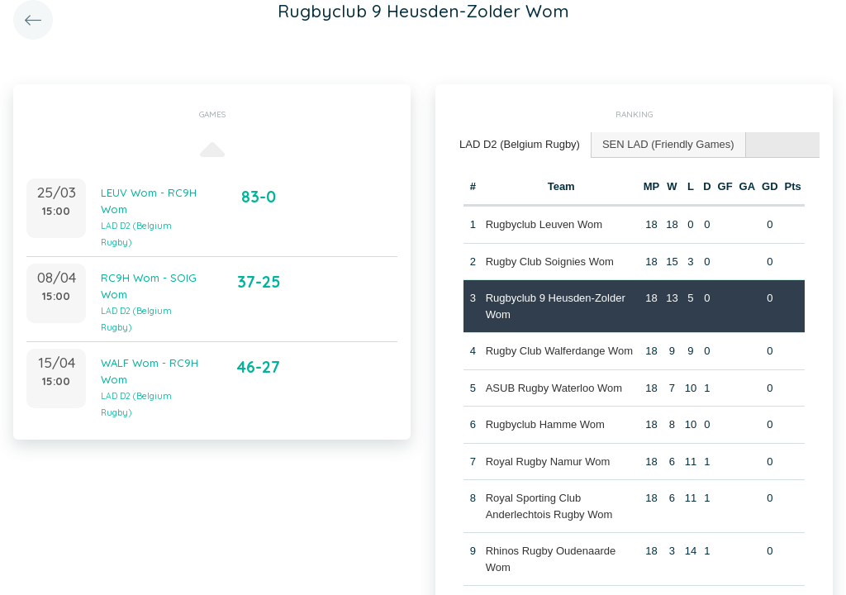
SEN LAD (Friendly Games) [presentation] (668, 144)
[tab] (520, 145)
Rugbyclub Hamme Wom (545, 424)
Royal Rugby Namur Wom (548, 461)
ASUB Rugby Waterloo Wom (554, 388)
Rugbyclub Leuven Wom (544, 224)
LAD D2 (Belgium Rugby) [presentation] (519, 144)
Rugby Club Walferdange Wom (559, 351)
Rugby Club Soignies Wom (550, 261)
